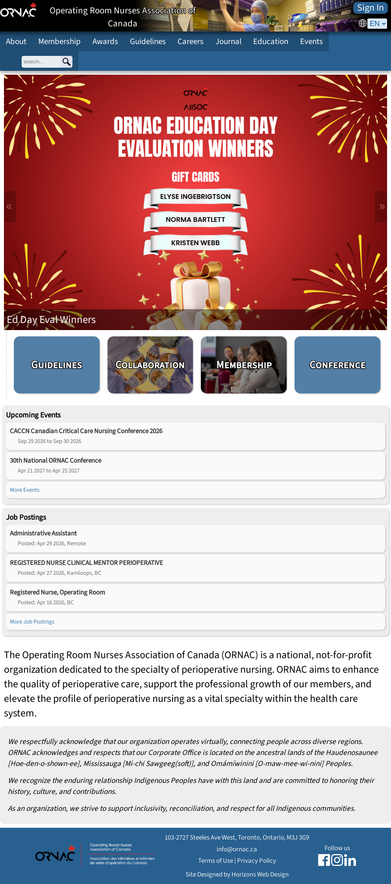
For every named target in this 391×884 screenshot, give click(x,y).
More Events (24, 489)
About (16, 41)
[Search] (66, 62)
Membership (59, 41)
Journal (228, 41)
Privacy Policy (256, 861)
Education (270, 41)
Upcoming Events (33, 415)
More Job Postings (32, 621)
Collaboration (150, 365)
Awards (105, 41)
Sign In (370, 8)
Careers (191, 41)
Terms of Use (215, 861)
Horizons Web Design (260, 874)
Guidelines (148, 41)
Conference (337, 365)
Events (311, 41)
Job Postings (26, 517)
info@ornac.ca (237, 849)
